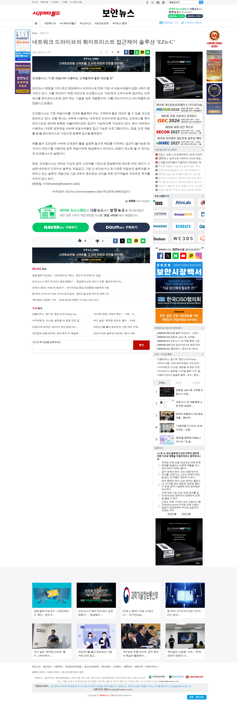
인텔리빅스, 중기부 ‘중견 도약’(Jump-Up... (55, 314)
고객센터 (117, 666)
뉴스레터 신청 (76, 2)
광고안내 (47, 666)
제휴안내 (128, 666)
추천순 (179, 383)
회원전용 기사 (170, 22)
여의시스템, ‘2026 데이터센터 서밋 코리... (179, 363)
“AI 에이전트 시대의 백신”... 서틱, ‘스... (114, 314)
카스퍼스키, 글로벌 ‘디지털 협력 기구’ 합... (180, 371)
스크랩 (64, 2)
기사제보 (55, 2)
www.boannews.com (89, 191)
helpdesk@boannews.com (168, 681)
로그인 (35, 2)
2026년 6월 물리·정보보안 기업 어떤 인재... (116, 327)
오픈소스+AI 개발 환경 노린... (179, 341)
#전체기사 (50, 23)
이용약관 (58, 666)
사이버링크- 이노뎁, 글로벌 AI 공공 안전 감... (56, 320)
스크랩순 (196, 383)
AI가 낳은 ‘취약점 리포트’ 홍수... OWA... (115, 320)
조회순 (162, 383)
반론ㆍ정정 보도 (196, 697)
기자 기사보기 (137, 201)
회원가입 (44, 2)
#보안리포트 (102, 23)
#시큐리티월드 (68, 23)
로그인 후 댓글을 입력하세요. (82, 345)
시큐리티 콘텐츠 (193, 22)
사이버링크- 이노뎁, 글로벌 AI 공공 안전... (180, 367)
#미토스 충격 (120, 23)
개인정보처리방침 (73, 666)
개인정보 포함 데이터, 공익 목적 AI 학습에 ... (56, 333)
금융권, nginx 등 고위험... (177, 337)
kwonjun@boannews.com (120, 689)
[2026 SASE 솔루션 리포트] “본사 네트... (115, 333)
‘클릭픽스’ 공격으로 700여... (178, 348)
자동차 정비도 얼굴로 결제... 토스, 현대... (179, 375)
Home (35, 33)
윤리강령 (106, 666)
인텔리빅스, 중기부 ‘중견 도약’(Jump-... (178, 359)
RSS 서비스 (152, 666)
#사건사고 (85, 23)
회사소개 (36, 666)
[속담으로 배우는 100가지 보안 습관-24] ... (55, 327)
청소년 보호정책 (91, 666)
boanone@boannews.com (63, 183)
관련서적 (139, 666)
